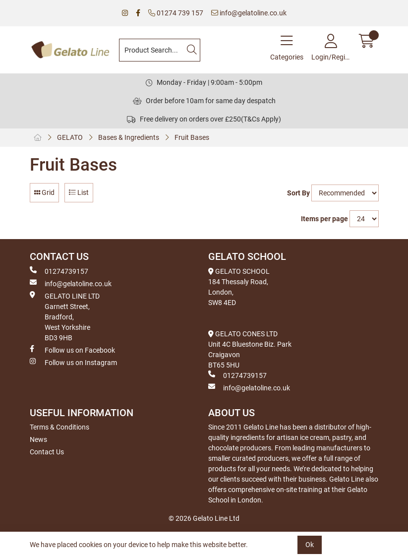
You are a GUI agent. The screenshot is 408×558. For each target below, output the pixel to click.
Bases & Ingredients (128, 137)
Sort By (298, 193)
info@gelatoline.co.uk (249, 13)
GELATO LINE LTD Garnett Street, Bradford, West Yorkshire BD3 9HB (65, 316)
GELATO (70, 137)
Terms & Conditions (59, 427)
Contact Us (47, 452)
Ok (309, 545)
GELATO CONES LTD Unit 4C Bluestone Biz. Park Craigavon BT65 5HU (249, 349)
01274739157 (59, 270)
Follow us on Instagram (73, 362)
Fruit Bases (192, 137)
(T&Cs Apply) (261, 119)
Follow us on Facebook (72, 349)
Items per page (324, 219)
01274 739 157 (175, 13)
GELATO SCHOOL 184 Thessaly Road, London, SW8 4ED (239, 287)
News (38, 439)
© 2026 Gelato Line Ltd (204, 518)
